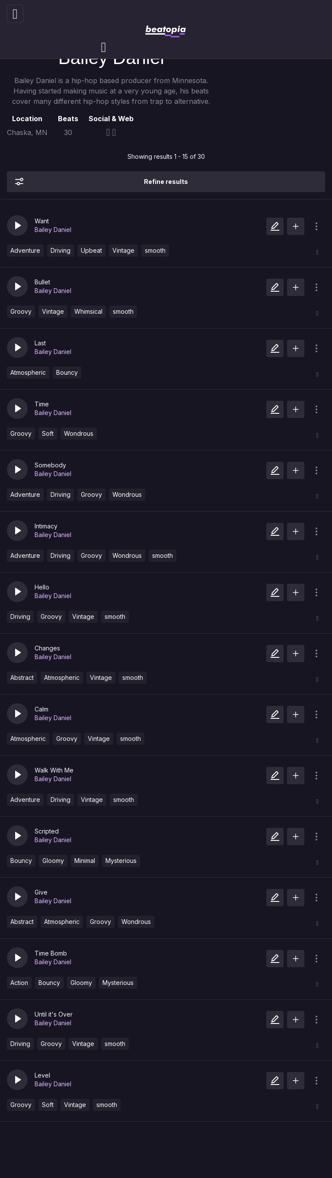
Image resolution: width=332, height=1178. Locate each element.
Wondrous (78, 433)
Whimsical (88, 311)
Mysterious (121, 860)
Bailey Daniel (53, 229)
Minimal (84, 860)
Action (19, 982)
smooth (155, 250)
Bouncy (67, 372)
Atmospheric (28, 372)
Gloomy (53, 860)
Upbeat (91, 250)
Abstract (22, 677)
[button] (17, 225)
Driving (60, 250)
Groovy (21, 311)
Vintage (123, 250)
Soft (48, 433)
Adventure (25, 250)
